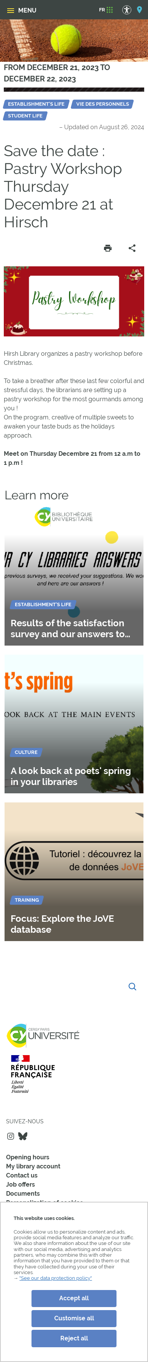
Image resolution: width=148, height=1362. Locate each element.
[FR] (102, 10)
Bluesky (22, 1136)
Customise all (74, 1318)
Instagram (10, 1136)
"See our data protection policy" (55, 1278)
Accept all (74, 1298)
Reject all (74, 1338)
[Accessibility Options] (130, 10)
